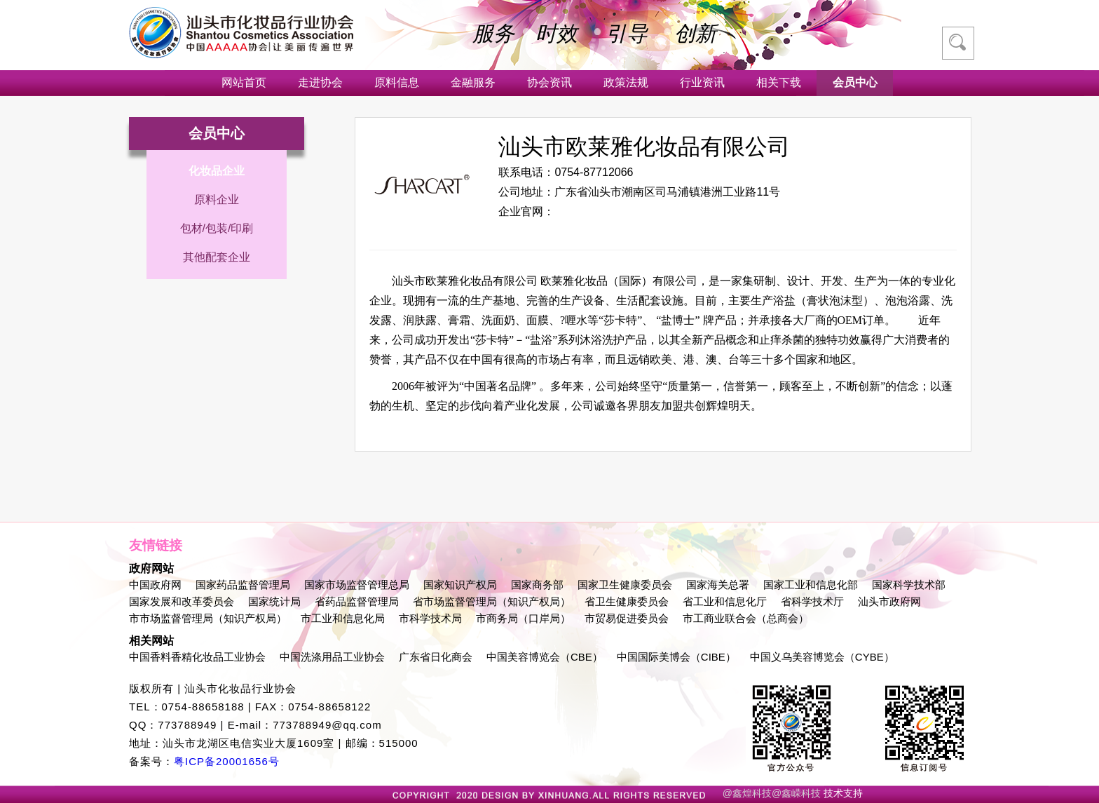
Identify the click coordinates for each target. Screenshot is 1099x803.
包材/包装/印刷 (217, 228)
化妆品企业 (217, 171)
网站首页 (243, 82)
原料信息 (396, 82)
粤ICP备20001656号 (227, 761)
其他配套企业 (216, 257)
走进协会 (320, 82)
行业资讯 (702, 82)
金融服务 (473, 82)
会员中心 (855, 82)
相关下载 (778, 82)
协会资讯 (549, 82)
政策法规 (625, 82)
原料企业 (216, 199)
